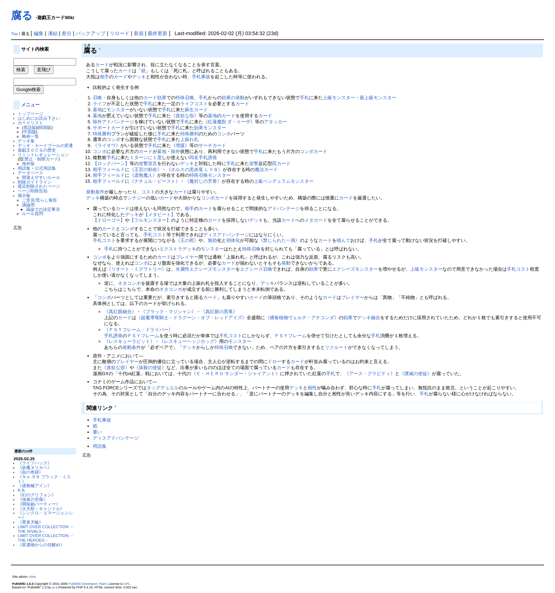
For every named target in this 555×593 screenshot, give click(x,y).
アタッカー (275, 121)
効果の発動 (233, 97)
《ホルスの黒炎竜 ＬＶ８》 (194, 169)
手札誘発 (208, 157)
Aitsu (32, 576)
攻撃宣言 (148, 163)
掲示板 (24, 195)
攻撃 (253, 163)
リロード (120, 33)
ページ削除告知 (32, 190)
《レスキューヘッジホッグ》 (189, 341)
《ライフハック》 (35, 463)
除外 (175, 151)
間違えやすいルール (41, 177)
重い (97, 432)
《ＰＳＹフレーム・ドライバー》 (138, 329)
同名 (194, 157)
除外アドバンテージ (113, 121)
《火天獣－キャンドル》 (41, 508)
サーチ (205, 145)
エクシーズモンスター (212, 269)
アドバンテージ (284, 208)
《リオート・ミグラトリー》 (136, 269)
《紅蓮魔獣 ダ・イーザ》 (229, 121)
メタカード (315, 220)
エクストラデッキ (177, 249)
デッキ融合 (368, 317)
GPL (127, 584)
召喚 (97, 97)
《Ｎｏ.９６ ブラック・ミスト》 (44, 479)
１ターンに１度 (146, 157)
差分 (66, 33)
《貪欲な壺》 (185, 115)
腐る (22, 15)
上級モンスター (339, 97)
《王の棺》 (187, 240)
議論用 (28, 204)
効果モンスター (210, 127)
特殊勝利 (102, 133)
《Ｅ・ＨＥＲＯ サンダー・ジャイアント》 (235, 373)
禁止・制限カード (41, 159)
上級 (258, 181)
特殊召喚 (185, 97)
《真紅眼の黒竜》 (219, 311)
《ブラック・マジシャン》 (168, 311)
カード (102, 64)
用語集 (24, 168)
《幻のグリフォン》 (37, 494)
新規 (139, 33)
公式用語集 (45, 168)
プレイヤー (187, 257)
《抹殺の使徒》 (150, 367)
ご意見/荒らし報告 (39, 200)
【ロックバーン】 (111, 163)
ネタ (122, 283)
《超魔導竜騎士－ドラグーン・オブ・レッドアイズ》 (191, 317)
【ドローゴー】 (109, 220)
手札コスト (154, 234)
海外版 (28, 163)
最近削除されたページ (39, 186)
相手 (104, 76)
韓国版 (45, 127)
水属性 (182, 269)
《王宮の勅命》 (146, 169)
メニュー (30, 104)
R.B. (22, 490)
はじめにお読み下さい (39, 118)
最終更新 (157, 33)
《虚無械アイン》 (35, 485)
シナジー (136, 198)
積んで (343, 240)
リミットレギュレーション (43, 154)
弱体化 (233, 240)
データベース (30, 172)
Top (14, 34)
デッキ (139, 76)
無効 (212, 240)
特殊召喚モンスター (210, 175)
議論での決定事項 (43, 209)
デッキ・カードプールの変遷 (45, 145)
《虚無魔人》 (143, 175)
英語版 (29, 127)
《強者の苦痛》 (32, 499)
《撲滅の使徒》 (416, 373)
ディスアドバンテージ (226, 234)
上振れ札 (189, 139)
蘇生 (189, 109)
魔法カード (266, 169)
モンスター (118, 109)
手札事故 (201, 76)
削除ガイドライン (35, 182)
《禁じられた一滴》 (279, 240)
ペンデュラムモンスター (288, 181)
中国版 (29, 131)
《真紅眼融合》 (120, 311)
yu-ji (55, 587)
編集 (39, 33)
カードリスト (30, 122)
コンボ (224, 133)
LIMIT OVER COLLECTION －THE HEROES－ (46, 537)
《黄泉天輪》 (30, 522)
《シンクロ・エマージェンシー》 (45, 515)
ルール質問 (32, 213)
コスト (148, 191)
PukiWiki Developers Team (88, 584)
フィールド (113, 169)
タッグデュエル (163, 387)
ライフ (100, 103)
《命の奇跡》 (30, 472)
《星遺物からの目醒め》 (41, 544)
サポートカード (109, 127)
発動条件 (95, 191)
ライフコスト (194, 103)
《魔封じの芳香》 (203, 181)
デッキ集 (26, 141)
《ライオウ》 (106, 145)
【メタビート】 (159, 214)
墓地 (97, 109)
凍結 (53, 33)
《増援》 (180, 145)
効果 (161, 97)
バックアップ (90, 33)
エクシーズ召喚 (256, 269)
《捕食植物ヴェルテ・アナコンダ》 (302, 317)
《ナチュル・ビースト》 (155, 181)
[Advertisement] (41, 336)
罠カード (281, 163)
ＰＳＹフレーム (143, 335)
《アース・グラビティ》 (369, 373)
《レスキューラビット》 (129, 341)
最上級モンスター (378, 97)
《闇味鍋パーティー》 (39, 504)
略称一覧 (30, 136)
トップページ (30, 113)
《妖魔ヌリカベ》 (35, 467)
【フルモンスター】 (150, 220)
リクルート (336, 347)
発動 (286, 263)
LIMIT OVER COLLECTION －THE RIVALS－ (46, 528)
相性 (312, 387)
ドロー (274, 361)
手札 (203, 97)
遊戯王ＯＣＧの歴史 (37, 150)
